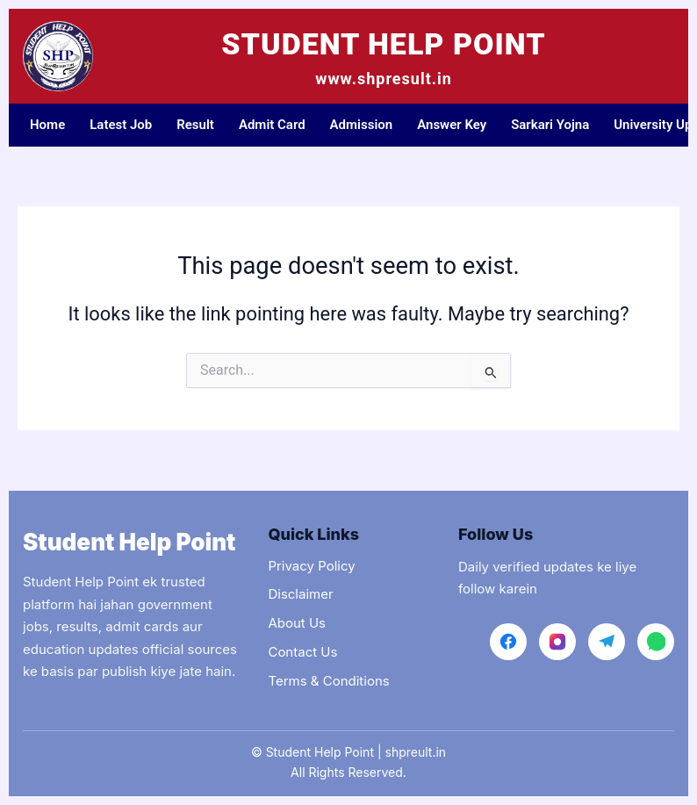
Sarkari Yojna (550, 125)
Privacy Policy (311, 565)
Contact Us (302, 651)
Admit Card (272, 125)
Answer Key (451, 125)
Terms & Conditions (328, 680)
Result (195, 125)
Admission (361, 125)
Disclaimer (300, 594)
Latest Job (121, 125)
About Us (297, 623)
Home (47, 125)
